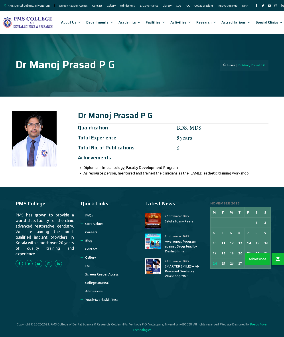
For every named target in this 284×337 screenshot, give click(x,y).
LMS (88, 266)
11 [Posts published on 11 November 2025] (223, 243)
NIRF (245, 5)
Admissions (127, 5)
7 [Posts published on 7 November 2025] (248, 233)
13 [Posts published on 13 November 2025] (240, 243)
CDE (178, 5)
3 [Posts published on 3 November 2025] (214, 233)
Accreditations (235, 22)
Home (229, 65)
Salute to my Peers (179, 221)
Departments (99, 22)
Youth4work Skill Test (101, 299)
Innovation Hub (228, 5)
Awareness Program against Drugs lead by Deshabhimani (181, 246)
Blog (88, 240)
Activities (180, 22)
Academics (129, 22)
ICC (188, 5)
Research (206, 22)
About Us (71, 22)
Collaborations (203, 5)
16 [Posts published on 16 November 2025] (266, 243)
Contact (97, 5)
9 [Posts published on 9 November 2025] (265, 233)
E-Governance (149, 5)
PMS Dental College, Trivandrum (29, 5)
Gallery (111, 5)
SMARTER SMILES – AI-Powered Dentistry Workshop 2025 (182, 271)
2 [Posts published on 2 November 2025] (265, 222)
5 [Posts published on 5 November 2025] (231, 233)
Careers (91, 232)
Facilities (155, 22)
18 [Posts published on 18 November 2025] (223, 253)
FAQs (89, 215)
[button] (278, 259)
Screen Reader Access (73, 5)
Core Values (94, 224)
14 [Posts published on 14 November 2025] (249, 243)
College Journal (97, 283)
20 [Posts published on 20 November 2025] (240, 253)
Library (167, 5)
